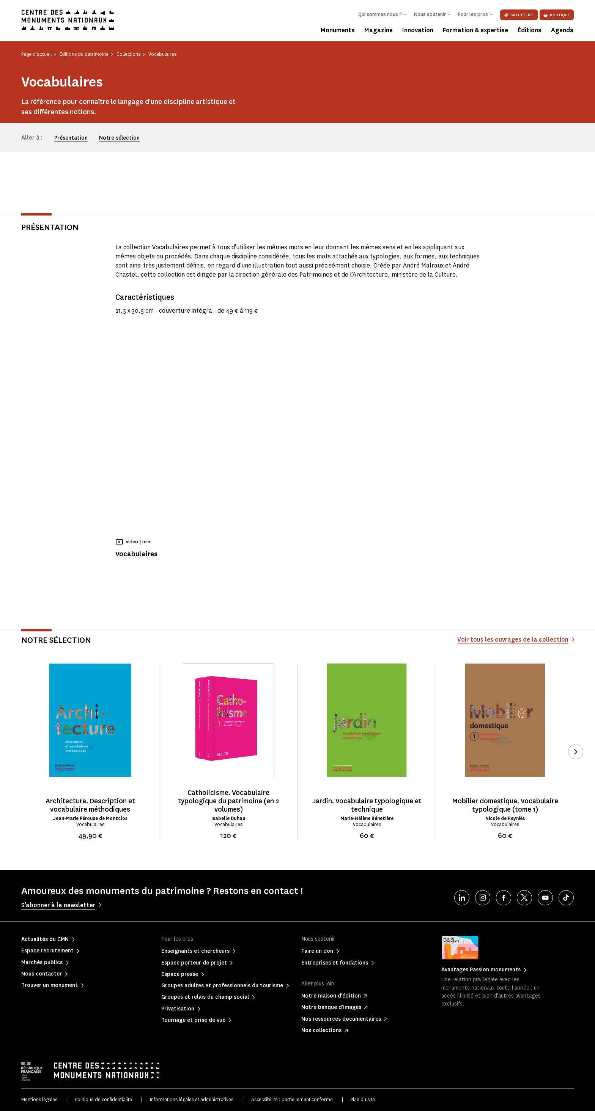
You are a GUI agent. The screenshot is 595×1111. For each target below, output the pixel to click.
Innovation (417, 30)
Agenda (562, 30)
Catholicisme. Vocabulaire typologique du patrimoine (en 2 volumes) (228, 801)
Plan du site (363, 1099)
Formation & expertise (475, 30)
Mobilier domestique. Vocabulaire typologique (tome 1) (505, 805)
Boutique (556, 15)
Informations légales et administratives (191, 1099)
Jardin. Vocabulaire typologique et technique (367, 805)
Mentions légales (39, 1099)
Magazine (378, 30)
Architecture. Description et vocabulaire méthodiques (90, 805)
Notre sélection (119, 138)
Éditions (529, 30)
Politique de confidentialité (103, 1099)
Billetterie (519, 15)
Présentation (71, 138)
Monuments (338, 30)
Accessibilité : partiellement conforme (292, 1099)
